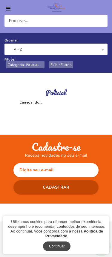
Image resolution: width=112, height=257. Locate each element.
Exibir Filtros (61, 64)
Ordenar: (11, 40)
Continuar (57, 246)
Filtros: (10, 59)
